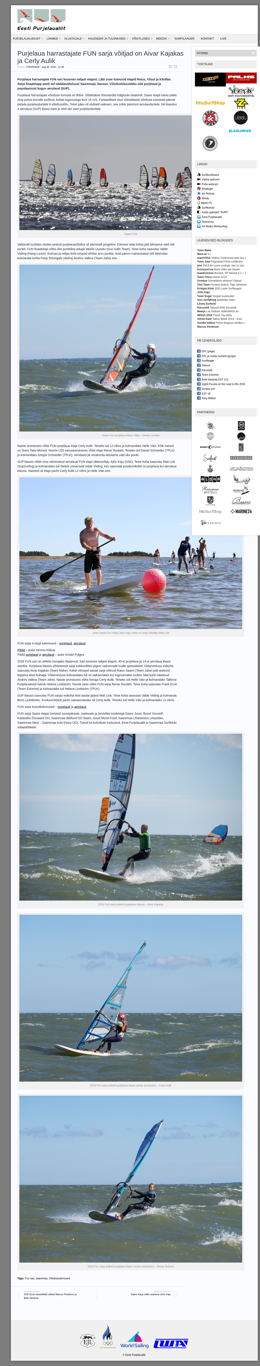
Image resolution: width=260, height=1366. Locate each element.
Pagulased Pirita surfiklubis (227, 261)
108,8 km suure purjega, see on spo (223, 265)
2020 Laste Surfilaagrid (228, 288)
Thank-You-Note (222, 315)
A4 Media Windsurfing (212, 226)
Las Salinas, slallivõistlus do (222, 311)
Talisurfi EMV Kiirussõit (223, 307)
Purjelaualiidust (26, 38)
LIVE (223, 38)
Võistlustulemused (59, 1278)
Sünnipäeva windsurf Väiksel (224, 280)
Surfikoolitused (208, 174)
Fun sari (29, 1278)
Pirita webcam (207, 184)
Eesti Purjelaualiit (209, 217)
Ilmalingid (205, 188)
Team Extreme (207, 374)
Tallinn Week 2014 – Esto (227, 318)
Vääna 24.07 (219, 277)
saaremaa (41, 1278)
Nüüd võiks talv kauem (227, 269)
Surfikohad (205, 207)
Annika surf (206, 388)
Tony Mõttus (206, 398)
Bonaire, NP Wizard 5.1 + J (230, 273)
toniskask (33, 67)
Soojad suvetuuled (223, 296)
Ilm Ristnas (206, 193)
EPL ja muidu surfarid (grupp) (216, 356)
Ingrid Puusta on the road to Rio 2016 (221, 384)
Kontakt (207, 38)
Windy (203, 198)
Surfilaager (184, 38)
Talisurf (203, 365)
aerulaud (80, 643)
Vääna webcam (208, 179)
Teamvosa (205, 221)
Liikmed (52, 38)
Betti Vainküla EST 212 (212, 379)
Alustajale (73, 38)
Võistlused (141, 38)
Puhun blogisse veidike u (230, 322)
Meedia (161, 38)
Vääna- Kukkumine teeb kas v (228, 257)
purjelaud (65, 643)
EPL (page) (206, 351)
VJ (209, 254)
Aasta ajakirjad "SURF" (212, 212)
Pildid (21, 650)
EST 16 (203, 393)
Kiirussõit (204, 370)
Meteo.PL (204, 202)
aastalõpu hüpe (226, 299)
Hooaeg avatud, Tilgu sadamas (229, 284)
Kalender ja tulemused (107, 38)
